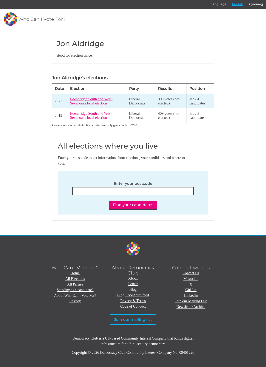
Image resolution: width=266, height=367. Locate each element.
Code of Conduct (133, 306)
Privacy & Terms (133, 301)
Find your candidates (133, 205)
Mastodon (190, 279)
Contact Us (191, 273)
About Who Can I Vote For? (75, 295)
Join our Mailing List (191, 301)
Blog (133, 289)
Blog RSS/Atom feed (133, 295)
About (133, 278)
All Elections (75, 279)
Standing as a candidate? (75, 290)
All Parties (75, 284)
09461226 (186, 352)
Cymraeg (256, 4)
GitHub (191, 290)
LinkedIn (191, 295)
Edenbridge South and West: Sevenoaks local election (91, 101)
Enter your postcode (133, 183)
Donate (133, 284)
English (237, 4)
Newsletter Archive (191, 307)
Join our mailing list (133, 319)
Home (75, 273)
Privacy (75, 301)
